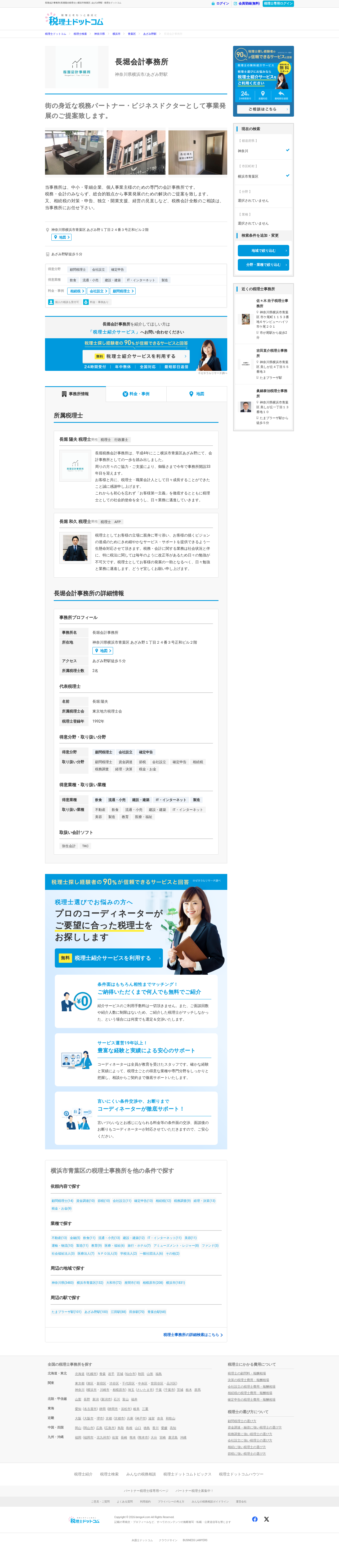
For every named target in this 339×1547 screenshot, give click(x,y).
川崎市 (104, 1390)
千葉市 (169, 1390)
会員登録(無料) (246, 4)
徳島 (147, 1428)
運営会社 (241, 1501)
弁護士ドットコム (142, 1540)
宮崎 (162, 1437)
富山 (125, 1399)
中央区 (143, 1383)
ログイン (220, 4)
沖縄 (183, 1437)
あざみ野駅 (150, 33)
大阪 (78, 1418)
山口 (138, 1428)
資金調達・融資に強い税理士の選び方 (255, 1427)
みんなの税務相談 (141, 1474)
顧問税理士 (121, 291)
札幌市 (92, 1374)
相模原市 (119, 1390)
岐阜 (136, 1409)
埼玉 (131, 1390)
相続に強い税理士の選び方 (247, 1447)
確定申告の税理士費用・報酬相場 (251, 1399)
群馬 (197, 1390)
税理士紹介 (83, 1474)
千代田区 (128, 1383)
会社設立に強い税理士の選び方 (250, 1440)
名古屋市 (90, 1409)
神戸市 (141, 1418)
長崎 (124, 1437)
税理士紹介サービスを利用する (105, 958)
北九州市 (103, 1437)
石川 (117, 1399)
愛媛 (164, 1428)
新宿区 (101, 1383)
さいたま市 (145, 1390)
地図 (60, 237)
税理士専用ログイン (278, 3)
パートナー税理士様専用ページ (146, 1491)
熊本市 (143, 1437)
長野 (87, 1399)
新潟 (95, 1399)
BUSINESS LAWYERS (195, 1540)
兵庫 (130, 1418)
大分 (154, 1437)
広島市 (110, 1428)
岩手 (111, 1374)
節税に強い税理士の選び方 (247, 1454)
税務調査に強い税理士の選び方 (250, 1434)
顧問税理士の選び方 (242, 1421)
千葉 (158, 1390)
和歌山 (170, 1418)
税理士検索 (80, 33)
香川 (155, 1428)
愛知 (78, 1409)
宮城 (120, 1374)
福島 (158, 1374)
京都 (109, 1418)
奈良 (160, 1418)
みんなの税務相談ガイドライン (210, 1501)
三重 (145, 1409)
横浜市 (117, 33)
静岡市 (113, 1409)
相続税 (75, 291)
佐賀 (115, 1437)
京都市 (119, 1418)
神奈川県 (99, 33)
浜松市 (126, 1409)
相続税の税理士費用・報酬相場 (250, 1393)
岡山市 (88, 1428)
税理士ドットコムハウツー (241, 1474)
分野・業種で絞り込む (263, 265)
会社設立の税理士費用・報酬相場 (251, 1386)
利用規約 (145, 1501)
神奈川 (79, 1390)
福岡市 (88, 1437)
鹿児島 (173, 1437)
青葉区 (132, 33)
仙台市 (130, 1374)
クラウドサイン (168, 1540)
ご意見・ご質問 (100, 1501)
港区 (90, 1383)
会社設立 (97, 291)
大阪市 (88, 1418)
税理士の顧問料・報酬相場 (247, 1373)
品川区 (171, 1383)
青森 (102, 1374)
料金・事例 (136, 394)
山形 (150, 1374)
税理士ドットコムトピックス (187, 1474)
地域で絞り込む (264, 251)
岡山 (78, 1428)
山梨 (78, 1399)
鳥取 (121, 1428)
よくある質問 (125, 1501)
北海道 (79, 1374)
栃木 (189, 1390)
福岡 (78, 1437)
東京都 (79, 1383)
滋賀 (151, 1418)
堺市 (100, 1418)
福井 (134, 1399)
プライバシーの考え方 (171, 1501)
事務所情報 (75, 394)
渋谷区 (114, 1383)
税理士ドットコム (55, 33)
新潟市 (106, 1399)
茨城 (180, 1390)
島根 (129, 1428)
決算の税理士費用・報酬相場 (248, 1380)
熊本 (133, 1437)
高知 (173, 1428)
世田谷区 (157, 1383)
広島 (99, 1428)
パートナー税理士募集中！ (195, 1491)
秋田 (141, 1374)
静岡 (102, 1409)
